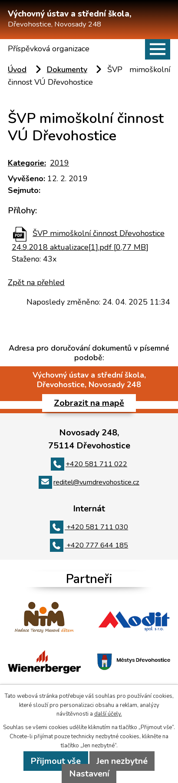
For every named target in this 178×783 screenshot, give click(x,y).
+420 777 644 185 (89, 545)
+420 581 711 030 (89, 527)
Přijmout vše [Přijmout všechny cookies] (55, 761)
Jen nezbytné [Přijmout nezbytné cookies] (122, 761)
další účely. (108, 714)
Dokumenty (67, 69)
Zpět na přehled (36, 282)
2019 (59, 163)
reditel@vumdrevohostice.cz (89, 482)
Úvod (17, 69)
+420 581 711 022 (89, 464)
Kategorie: (27, 163)
